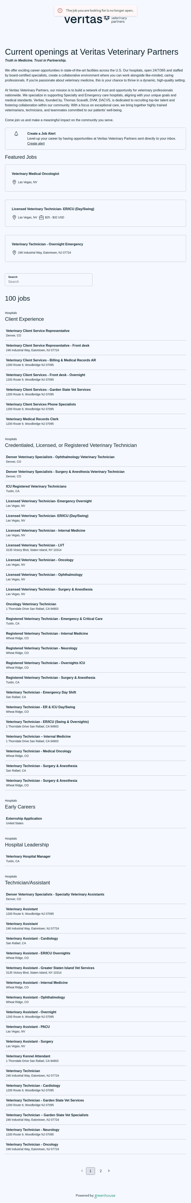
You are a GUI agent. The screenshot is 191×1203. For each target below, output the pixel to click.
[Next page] (109, 1171)
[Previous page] (82, 1171)
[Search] (48, 282)
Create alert (36, 143)
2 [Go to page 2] (101, 1171)
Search (12, 276)
